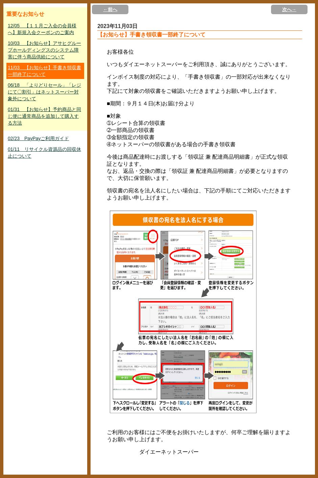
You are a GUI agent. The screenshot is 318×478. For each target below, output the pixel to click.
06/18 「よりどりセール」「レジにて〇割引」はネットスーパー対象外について (44, 91)
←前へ (110, 9)
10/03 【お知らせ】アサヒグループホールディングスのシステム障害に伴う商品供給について (44, 50)
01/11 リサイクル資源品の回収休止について (44, 153)
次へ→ (289, 9)
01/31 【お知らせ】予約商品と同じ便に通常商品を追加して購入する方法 (44, 116)
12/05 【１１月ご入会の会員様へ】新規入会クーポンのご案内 (42, 29)
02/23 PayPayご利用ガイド (38, 138)
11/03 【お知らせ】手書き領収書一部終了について (44, 71)
